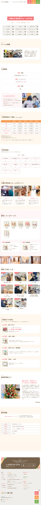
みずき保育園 (9, 486)
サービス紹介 (13, 1)
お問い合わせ (25, 485)
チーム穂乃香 (3, 487)
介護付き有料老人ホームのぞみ (11, 474)
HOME (2, 472)
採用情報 (24, 481)
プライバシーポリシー (27, 487)
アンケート (25, 478)
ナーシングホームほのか (10, 477)
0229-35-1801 (15, 329)
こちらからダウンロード (19, 81)
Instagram (3, 477)
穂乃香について (25, 472)
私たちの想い (17, 1)
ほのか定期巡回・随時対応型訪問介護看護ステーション (15, 479)
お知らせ (3, 474)
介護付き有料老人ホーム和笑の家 (12, 475)
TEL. (12, 464)
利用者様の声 (21, 1)
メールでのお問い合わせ (28, 465)
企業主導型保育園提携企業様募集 (12, 488)
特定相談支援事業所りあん (11, 484)
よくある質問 (3, 479)
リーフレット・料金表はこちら (17, 440)
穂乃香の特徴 (3, 485)
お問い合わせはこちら (12, 331)
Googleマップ (4, 499)
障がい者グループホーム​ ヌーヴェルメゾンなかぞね (14, 482)
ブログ (3, 475)
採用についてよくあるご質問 (28, 483)
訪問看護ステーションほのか (11, 481)
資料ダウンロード (26, 488)
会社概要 (25, 1)
